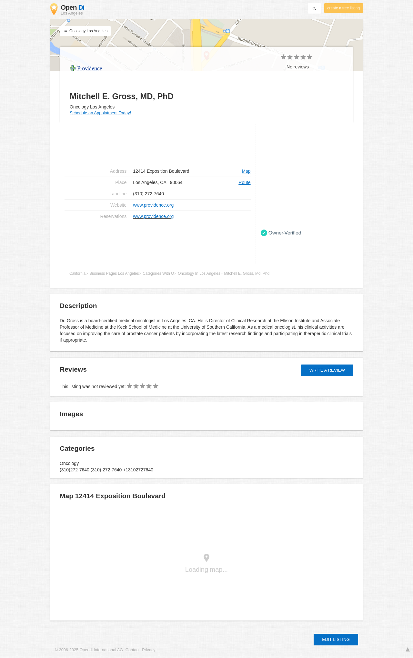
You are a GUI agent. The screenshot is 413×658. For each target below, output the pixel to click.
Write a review (327, 370)
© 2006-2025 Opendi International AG (89, 650)
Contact (132, 650)
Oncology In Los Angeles (199, 273)
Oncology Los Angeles (85, 31)
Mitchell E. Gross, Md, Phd (246, 273)
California (77, 273)
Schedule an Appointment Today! (100, 112)
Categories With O (158, 273)
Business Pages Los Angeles (114, 273)
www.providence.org (153, 205)
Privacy (148, 650)
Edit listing (336, 639)
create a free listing (343, 8)
